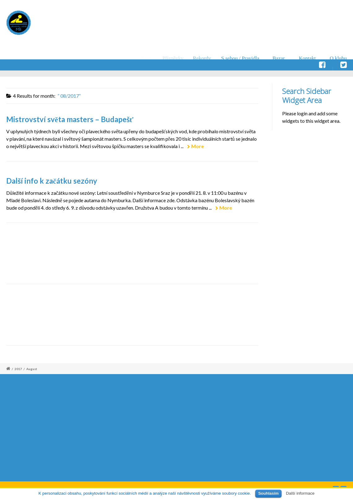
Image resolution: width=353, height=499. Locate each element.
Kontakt (307, 58)
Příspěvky (175, 58)
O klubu (338, 58)
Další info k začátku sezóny (51, 180)
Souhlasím (268, 493)
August (31, 369)
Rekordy (205, 58)
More (197, 146)
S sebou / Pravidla (242, 58)
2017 (18, 369)
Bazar (279, 58)
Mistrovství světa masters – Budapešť (69, 119)
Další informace (300, 493)
